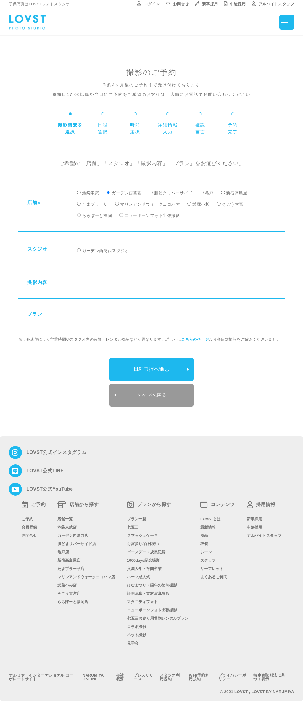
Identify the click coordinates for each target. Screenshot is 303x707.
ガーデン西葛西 (126, 193)
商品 (204, 532)
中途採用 (235, 4)
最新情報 (208, 524)
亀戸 (209, 193)
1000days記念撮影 (143, 557)
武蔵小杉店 (67, 582)
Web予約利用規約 (199, 674)
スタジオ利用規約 (170, 674)
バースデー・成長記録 (146, 549)
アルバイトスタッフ (273, 4)
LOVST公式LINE (45, 468)
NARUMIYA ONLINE (93, 674)
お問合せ (177, 4)
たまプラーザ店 (70, 566)
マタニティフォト (142, 599)
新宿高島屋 (236, 193)
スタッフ (208, 557)
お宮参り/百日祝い (143, 541)
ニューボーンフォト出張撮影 (152, 215)
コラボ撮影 (136, 624)
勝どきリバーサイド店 (76, 541)
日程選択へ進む (152, 368)
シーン (206, 549)
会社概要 (120, 674)
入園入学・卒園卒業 (144, 566)
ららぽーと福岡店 (72, 599)
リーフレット (211, 566)
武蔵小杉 (200, 204)
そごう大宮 (232, 204)
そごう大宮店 (68, 590)
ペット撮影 (136, 632)
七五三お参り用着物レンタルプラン (157, 615)
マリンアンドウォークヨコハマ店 (86, 574)
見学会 (132, 640)
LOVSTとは (210, 516)
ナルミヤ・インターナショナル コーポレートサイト (41, 674)
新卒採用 (206, 4)
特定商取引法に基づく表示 (269, 674)
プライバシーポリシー (232, 674)
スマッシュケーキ (142, 532)
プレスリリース (143, 674)
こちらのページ (195, 339)
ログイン (148, 4)
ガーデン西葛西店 (72, 532)
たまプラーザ (95, 204)
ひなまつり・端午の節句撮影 (152, 582)
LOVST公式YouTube (49, 486)
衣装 (204, 541)
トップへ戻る (151, 393)
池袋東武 (90, 193)
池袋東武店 (67, 524)
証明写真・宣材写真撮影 (148, 590)
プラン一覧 (136, 516)
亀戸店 (63, 549)
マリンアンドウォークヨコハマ (150, 204)
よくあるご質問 (213, 574)
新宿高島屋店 (68, 557)
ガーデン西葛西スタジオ (105, 250)
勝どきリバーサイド (173, 193)
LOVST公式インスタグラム (56, 449)
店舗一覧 (65, 516)
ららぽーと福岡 (97, 215)
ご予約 (27, 516)
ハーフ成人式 (138, 574)
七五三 (132, 524)
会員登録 (29, 524)
